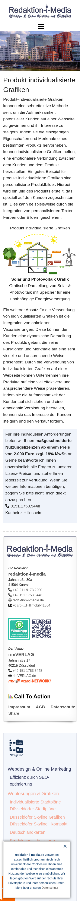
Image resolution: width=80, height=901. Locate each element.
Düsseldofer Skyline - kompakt (38, 824)
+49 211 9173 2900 (27, 590)
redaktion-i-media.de (28, 600)
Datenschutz (50, 887)
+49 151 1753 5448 (27, 595)
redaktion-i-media (27, 574)
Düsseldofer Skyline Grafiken (37, 817)
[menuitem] (40, 776)
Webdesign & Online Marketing (39, 769)
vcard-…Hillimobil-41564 (31, 605)
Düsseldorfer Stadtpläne (33, 808)
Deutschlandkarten (27, 832)
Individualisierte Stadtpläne (35, 802)
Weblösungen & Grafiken (33, 793)
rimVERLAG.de (24, 676)
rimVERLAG (21, 654)
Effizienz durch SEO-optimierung (29, 780)
